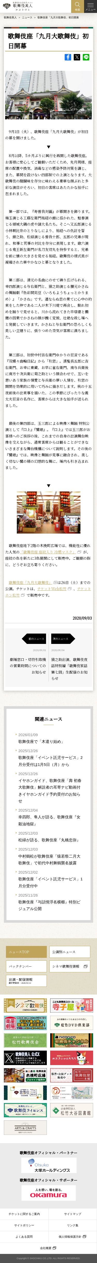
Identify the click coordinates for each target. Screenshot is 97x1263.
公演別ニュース (64, 951)
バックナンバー (20, 966)
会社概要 (45, 1248)
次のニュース (60, 639)
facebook (68, 57)
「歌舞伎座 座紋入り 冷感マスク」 (48, 552)
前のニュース (36, 639)
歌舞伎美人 (10, 17)
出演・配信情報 (20, 980)
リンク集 (72, 1225)
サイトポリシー (24, 1225)
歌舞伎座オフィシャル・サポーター (48, 1180)
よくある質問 (24, 1236)
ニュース (27, 17)
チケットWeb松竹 (51, 588)
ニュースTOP (19, 951)
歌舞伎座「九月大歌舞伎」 (30, 582)
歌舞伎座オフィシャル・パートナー (48, 1152)
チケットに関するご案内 (24, 1213)
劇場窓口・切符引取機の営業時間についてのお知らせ (28, 666)
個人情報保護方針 (70, 1236)
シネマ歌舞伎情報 (65, 966)
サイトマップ (72, 1213)
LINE (86, 57)
